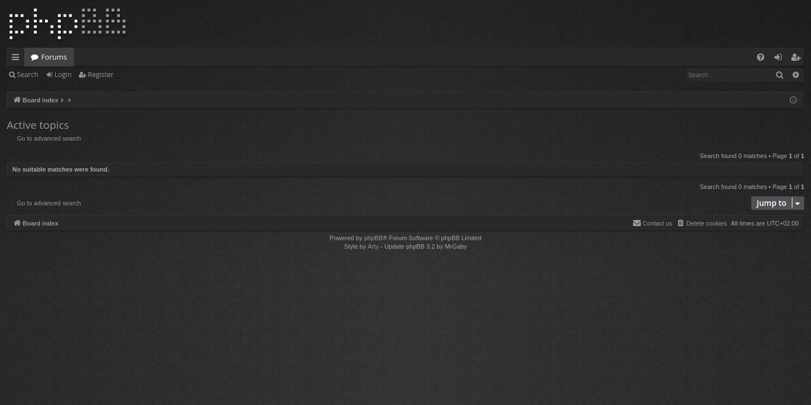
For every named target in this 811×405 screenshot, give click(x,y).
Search (27, 74)
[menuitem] (760, 57)
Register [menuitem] (798, 59)
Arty (373, 246)
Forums (54, 57)
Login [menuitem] (780, 59)
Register (100, 74)
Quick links (17, 59)
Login (63, 74)
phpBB (373, 238)
